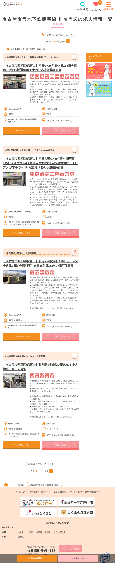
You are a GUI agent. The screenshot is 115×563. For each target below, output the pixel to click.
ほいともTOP (7, 527)
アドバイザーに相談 (70, 549)
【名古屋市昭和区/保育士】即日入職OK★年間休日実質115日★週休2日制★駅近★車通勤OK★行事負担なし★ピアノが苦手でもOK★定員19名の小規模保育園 (40, 163)
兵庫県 (30, 532)
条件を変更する (37, 558)
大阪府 (21, 532)
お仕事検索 (19, 485)
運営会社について (61, 492)
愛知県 (21, 537)
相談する (78, 558)
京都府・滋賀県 (43, 532)
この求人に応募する (60, 130)
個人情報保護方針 (92, 492)
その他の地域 (59, 532)
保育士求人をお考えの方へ (41, 492)
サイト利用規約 (76, 492)
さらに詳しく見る (22, 130)
